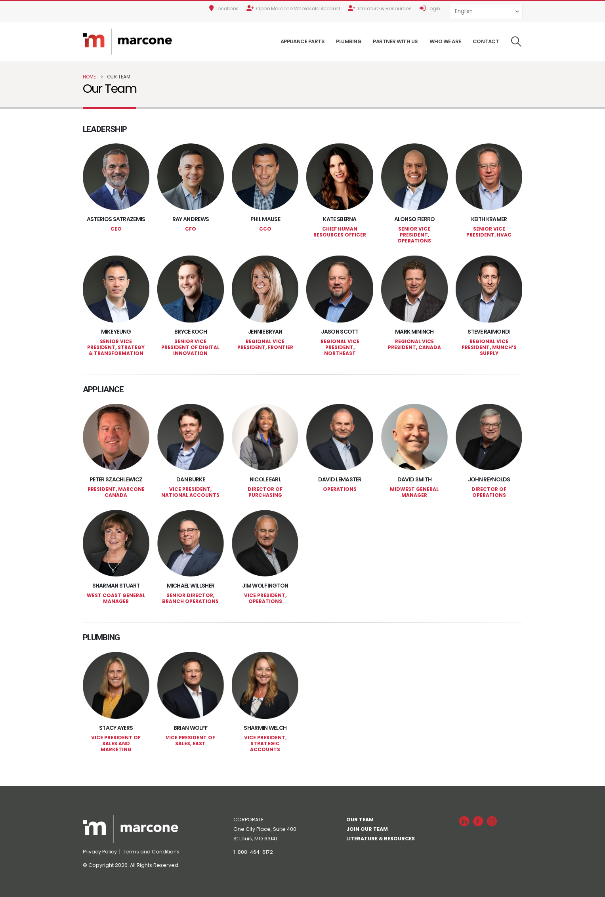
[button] (516, 41)
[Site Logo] (127, 42)
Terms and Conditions (151, 851)
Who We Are (445, 41)
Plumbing (348, 41)
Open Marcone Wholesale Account (293, 8)
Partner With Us (395, 41)
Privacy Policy (100, 851)
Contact (486, 41)
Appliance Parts (303, 41)
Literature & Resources (380, 8)
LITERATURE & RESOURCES (380, 838)
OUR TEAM (360, 819)
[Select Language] (486, 11)
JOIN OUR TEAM (367, 829)
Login (430, 8)
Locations (224, 8)
